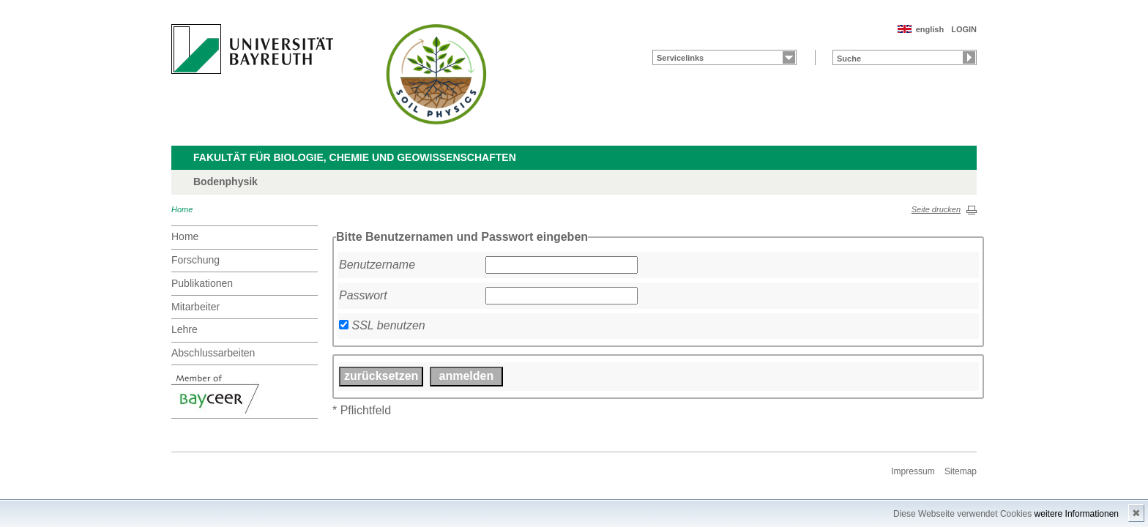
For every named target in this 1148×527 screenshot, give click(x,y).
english (930, 29)
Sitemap (960, 471)
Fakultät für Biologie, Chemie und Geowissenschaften (354, 157)
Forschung (195, 260)
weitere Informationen (1077, 514)
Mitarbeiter (195, 307)
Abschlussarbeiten (213, 353)
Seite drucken (936, 209)
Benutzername (377, 264)
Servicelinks (680, 57)
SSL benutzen (388, 325)
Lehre (184, 329)
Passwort (363, 295)
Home (182, 209)
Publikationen (202, 283)
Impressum (912, 471)
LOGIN (964, 29)
